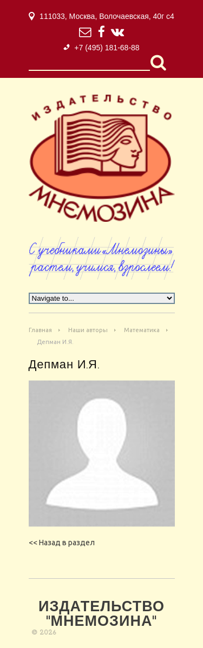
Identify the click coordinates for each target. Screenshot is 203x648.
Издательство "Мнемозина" (101, 615)
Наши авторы (88, 330)
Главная (40, 330)
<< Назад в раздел (62, 542)
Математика (142, 330)
